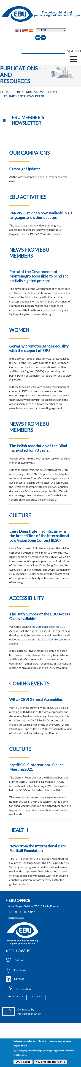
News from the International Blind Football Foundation (37, 848)
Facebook (16, 970)
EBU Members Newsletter (35, 92)
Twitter (14, 960)
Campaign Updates (24, 169)
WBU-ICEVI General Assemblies (36, 699)
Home (6, 92)
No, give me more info (50, 1061)
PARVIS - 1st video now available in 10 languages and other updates (40, 215)
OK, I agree (22, 1061)
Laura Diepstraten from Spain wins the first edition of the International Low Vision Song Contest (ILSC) (39, 535)
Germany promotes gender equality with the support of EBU (39, 348)
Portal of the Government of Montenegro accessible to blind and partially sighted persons (39, 276)
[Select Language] (51, 30)
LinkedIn (15, 978)
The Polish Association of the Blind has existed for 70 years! (38, 448)
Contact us (14, 996)
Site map (36, 996)
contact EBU (16, 917)
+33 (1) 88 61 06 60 (25, 912)
